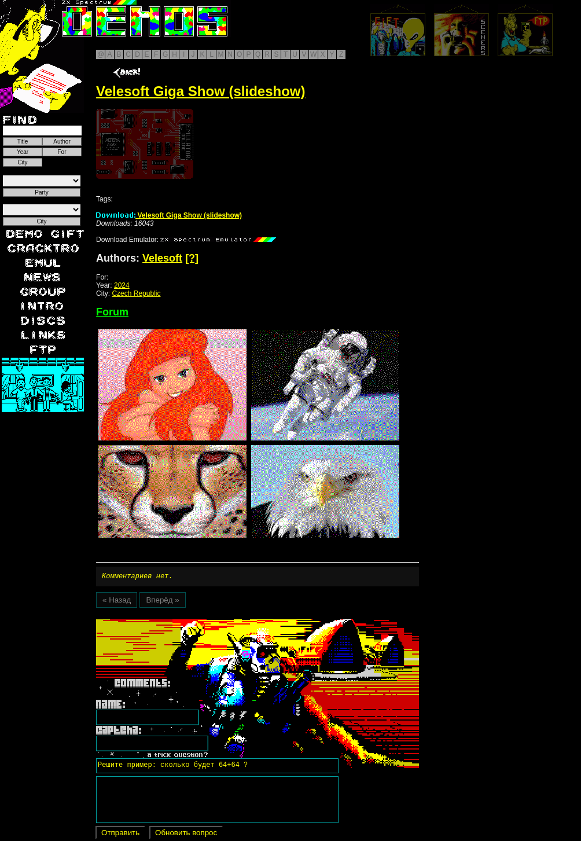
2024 (122, 285)
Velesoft (162, 258)
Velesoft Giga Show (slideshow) (169, 215)
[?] (191, 258)
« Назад (116, 601)
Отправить (120, 834)
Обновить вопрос (186, 834)
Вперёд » (162, 601)
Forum (112, 312)
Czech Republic (136, 293)
